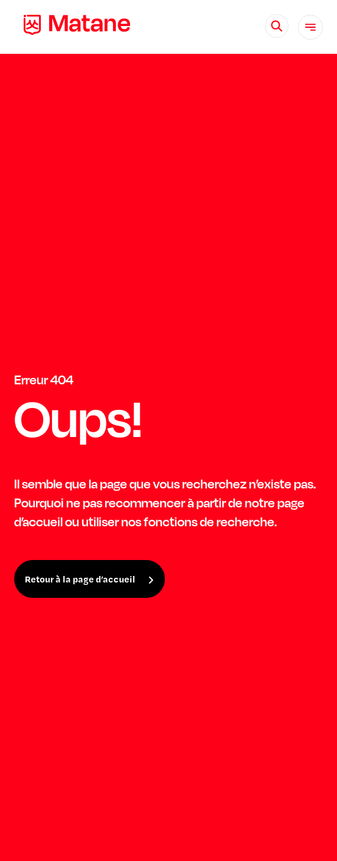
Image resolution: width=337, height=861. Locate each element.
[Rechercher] (277, 26)
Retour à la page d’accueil (80, 579)
